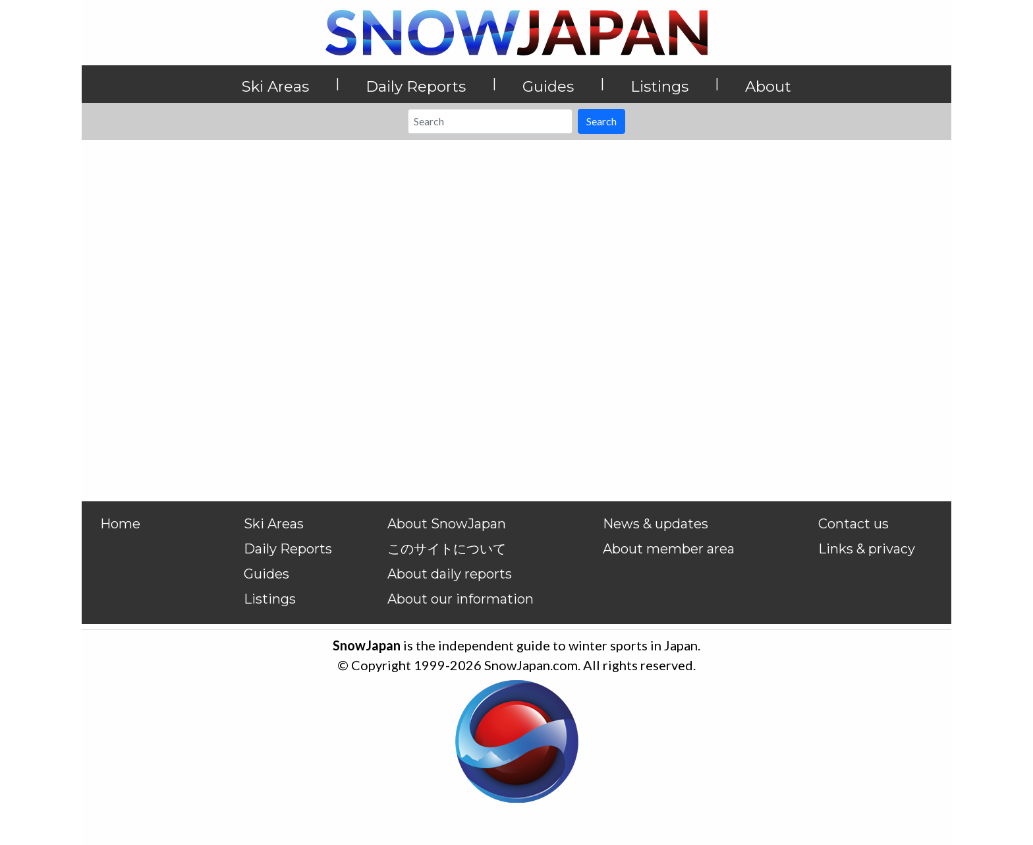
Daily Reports (288, 549)
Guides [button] (548, 86)
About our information (460, 599)
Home (120, 524)
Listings (270, 599)
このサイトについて (446, 549)
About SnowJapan (446, 524)
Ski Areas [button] (275, 86)
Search (601, 121)
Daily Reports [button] (416, 86)
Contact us (853, 524)
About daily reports (449, 574)
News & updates (655, 524)
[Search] (490, 121)
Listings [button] (659, 86)
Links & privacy (866, 549)
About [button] (768, 86)
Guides (266, 574)
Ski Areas (274, 524)
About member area (669, 549)
